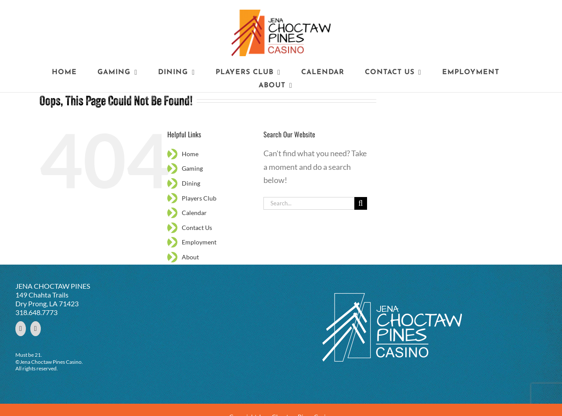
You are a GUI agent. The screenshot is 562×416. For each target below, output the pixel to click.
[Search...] (308, 203)
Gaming (192, 168)
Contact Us (197, 227)
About (190, 257)
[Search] (360, 203)
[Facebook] (20, 328)
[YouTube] (35, 328)
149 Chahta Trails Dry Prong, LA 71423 (47, 299)
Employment (199, 242)
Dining (191, 183)
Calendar (194, 212)
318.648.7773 (36, 312)
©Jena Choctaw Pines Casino (48, 362)
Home (190, 154)
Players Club (199, 198)
